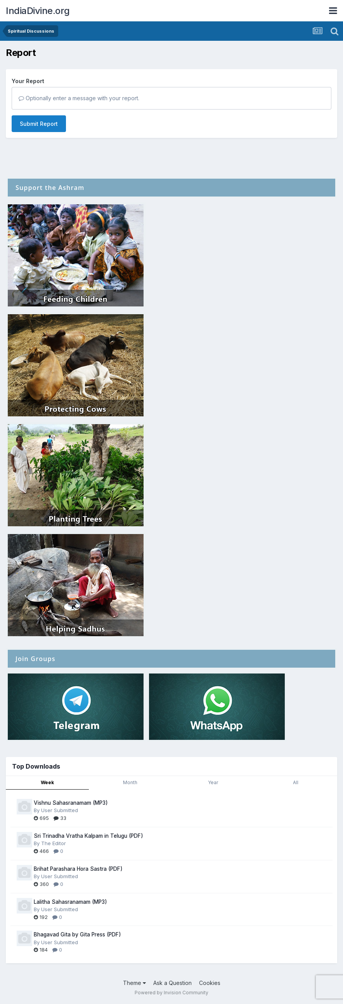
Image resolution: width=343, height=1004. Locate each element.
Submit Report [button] (39, 123)
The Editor (53, 843)
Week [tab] (47, 782)
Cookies (209, 983)
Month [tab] (130, 782)
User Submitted (59, 810)
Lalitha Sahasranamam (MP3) (70, 902)
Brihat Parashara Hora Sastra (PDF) (78, 869)
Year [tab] (213, 782)
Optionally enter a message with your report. (79, 98)
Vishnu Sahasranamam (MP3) (71, 803)
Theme (134, 983)
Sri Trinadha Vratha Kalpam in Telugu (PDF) (88, 836)
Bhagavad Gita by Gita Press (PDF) (77, 934)
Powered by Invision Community (171, 992)
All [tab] (295, 782)
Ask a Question (172, 983)
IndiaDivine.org (38, 10)
